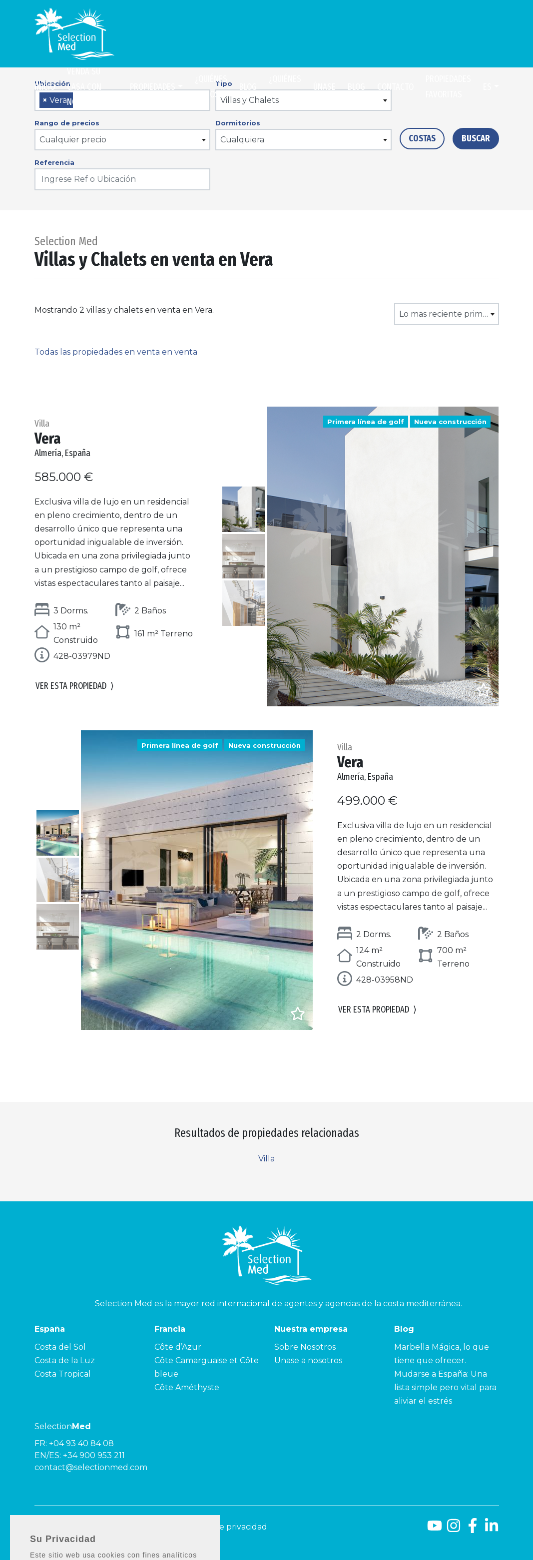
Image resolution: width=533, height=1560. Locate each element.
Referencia (54, 162)
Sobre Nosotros (305, 1347)
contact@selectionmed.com (90, 1467)
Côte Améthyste (186, 1387)
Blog (248, 86)
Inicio (44, 86)
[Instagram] (453, 1529)
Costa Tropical (62, 1374)
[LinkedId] (491, 1529)
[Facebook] (472, 1529)
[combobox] (122, 139)
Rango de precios (66, 123)
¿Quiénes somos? (211, 86)
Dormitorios (237, 123)
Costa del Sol (60, 1347)
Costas (422, 138)
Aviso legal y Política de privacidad (199, 1527)
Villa (266, 1158)
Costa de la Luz (64, 1360)
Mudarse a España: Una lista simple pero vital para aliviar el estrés (445, 1387)
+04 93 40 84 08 (81, 1443)
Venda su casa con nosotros (85, 86)
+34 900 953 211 (94, 1455)
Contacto (395, 86)
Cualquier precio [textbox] (72, 139)
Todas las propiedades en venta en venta (115, 352)
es (487, 86)
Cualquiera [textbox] (242, 139)
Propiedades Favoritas (448, 86)
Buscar (476, 138)
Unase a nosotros (308, 1360)
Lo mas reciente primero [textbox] (447, 314)
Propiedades (152, 86)
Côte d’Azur (177, 1347)
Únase (324, 86)
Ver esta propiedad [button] (74, 686)
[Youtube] (434, 1529)
